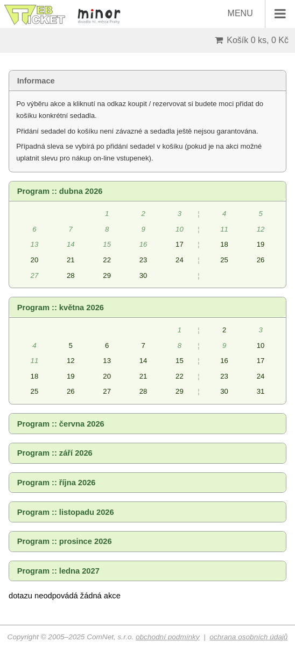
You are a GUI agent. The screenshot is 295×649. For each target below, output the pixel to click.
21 (71, 260)
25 (224, 260)
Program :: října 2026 (56, 482)
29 (107, 275)
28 (71, 275)
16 (224, 361)
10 (261, 345)
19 (261, 244)
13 (107, 361)
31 (261, 391)
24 (179, 260)
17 (179, 244)
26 (261, 260)
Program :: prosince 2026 (64, 541)
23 (143, 260)
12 (71, 361)
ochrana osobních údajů (248, 637)
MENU (261, 14)
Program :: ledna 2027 (58, 571)
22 (107, 260)
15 (179, 361)
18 (224, 244)
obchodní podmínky (168, 637)
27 (107, 391)
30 (143, 275)
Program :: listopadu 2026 (65, 512)
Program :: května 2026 (60, 307)
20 (35, 260)
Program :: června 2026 (60, 424)
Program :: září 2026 (55, 453)
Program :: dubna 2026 (60, 191)
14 (143, 361)
